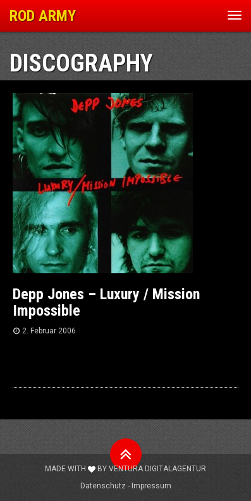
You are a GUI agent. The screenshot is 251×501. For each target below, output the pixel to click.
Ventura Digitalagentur (157, 468)
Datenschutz (103, 485)
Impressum (151, 485)
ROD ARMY (42, 16)
